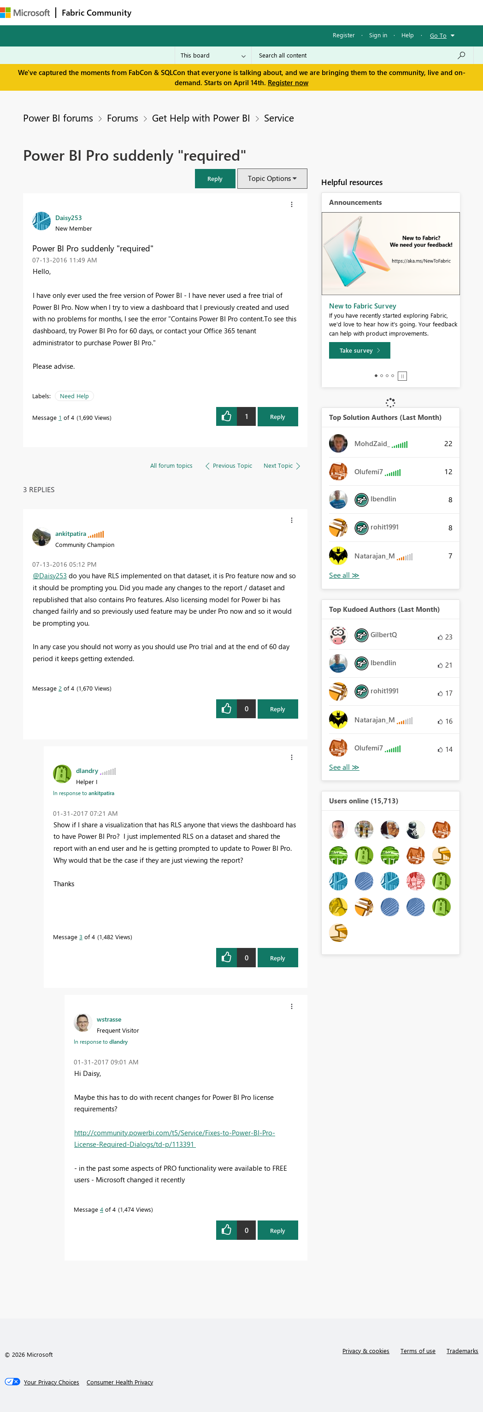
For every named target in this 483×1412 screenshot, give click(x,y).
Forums (152, 12)
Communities (271, 12)
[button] (215, 178)
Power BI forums (58, 117)
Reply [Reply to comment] (277, 709)
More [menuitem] (344, 12)
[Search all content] (362, 55)
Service (279, 117)
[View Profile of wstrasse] (109, 1018)
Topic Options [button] (269, 178)
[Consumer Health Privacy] (120, 1382)
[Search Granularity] (213, 55)
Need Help (74, 396)
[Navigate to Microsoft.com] (25, 12)
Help (407, 35)
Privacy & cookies (365, 1350)
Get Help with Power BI (201, 117)
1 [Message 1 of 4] (60, 417)
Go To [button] (438, 35)
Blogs (313, 12)
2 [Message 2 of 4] (60, 688)
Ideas (231, 12)
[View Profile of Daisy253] (68, 217)
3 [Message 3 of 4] (80, 937)
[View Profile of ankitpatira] (70, 533)
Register (344, 35)
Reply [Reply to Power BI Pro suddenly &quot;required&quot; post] (277, 416)
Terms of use (418, 1350)
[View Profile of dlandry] (87, 770)
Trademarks (462, 1350)
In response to (83, 792)
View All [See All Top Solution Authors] (344, 575)
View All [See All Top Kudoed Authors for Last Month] (344, 767)
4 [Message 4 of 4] (101, 1209)
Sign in (378, 35)
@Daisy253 (50, 575)
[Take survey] (359, 350)
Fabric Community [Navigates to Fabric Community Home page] (96, 12)
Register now (288, 82)
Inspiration (193, 12)
